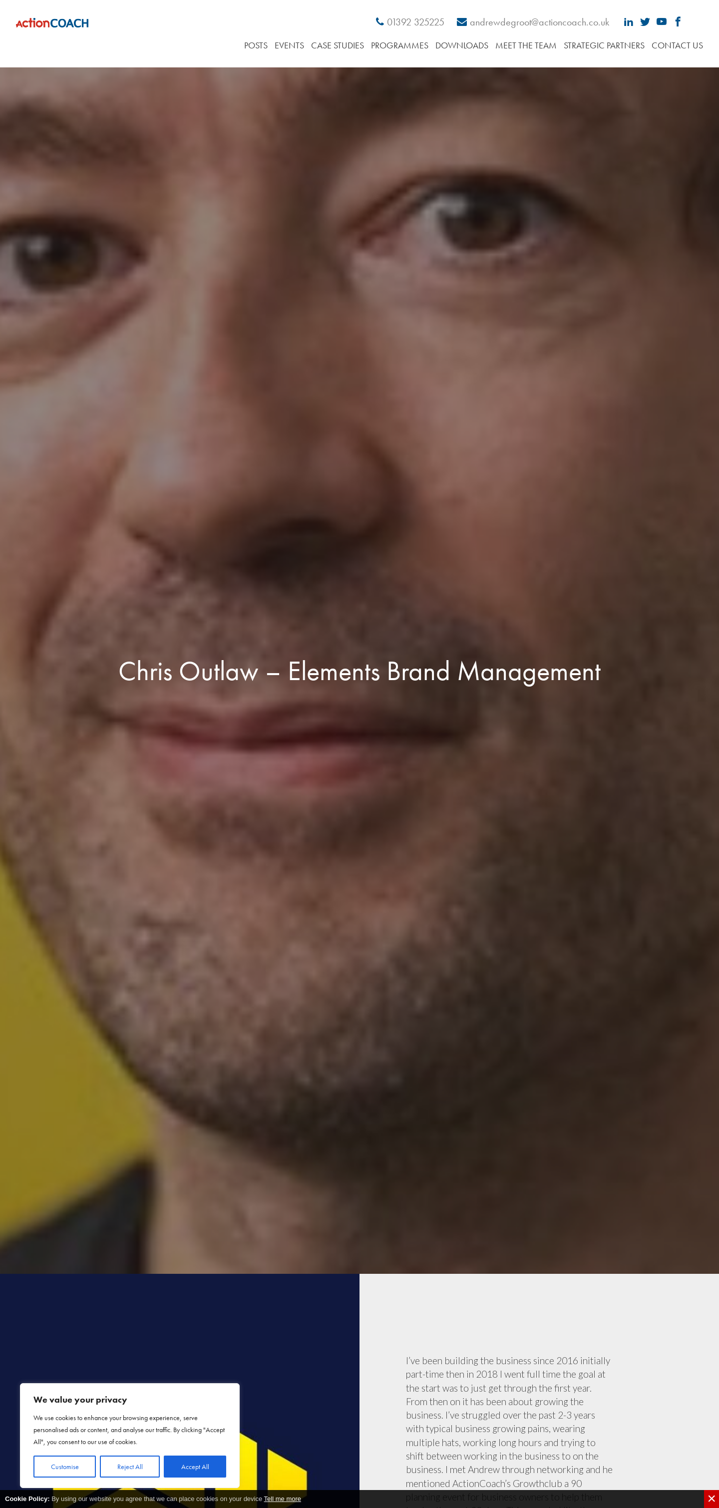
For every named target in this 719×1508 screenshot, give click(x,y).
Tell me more (282, 1499)
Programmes (399, 45)
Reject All (130, 1466)
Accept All (195, 1466)
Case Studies (337, 45)
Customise (65, 1466)
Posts (256, 45)
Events (289, 45)
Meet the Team (526, 45)
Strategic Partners (604, 45)
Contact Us (677, 45)
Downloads (461, 45)
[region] (130, 1435)
